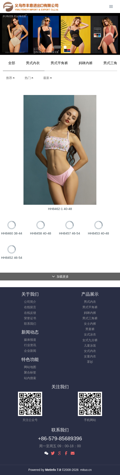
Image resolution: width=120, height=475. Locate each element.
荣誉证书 (30, 318)
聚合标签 (30, 372)
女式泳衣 (90, 334)
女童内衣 (90, 356)
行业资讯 (30, 345)
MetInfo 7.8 (53, 470)
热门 (29, 78)
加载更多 (60, 276)
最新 (47, 78)
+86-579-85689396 (60, 438)
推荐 (10, 78)
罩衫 (90, 362)
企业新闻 (30, 350)
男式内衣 (33, 63)
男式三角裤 (90, 318)
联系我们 (30, 323)
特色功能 (30, 359)
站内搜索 (30, 378)
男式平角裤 (59, 63)
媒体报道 (30, 339)
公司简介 (30, 301)
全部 (11, 63)
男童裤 (89, 329)
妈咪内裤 (86, 63)
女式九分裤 (90, 340)
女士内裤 (90, 323)
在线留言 (30, 307)
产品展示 (90, 294)
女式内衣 (90, 351)
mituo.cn (86, 470)
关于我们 (30, 294)
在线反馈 (30, 312)
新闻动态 (30, 332)
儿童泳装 (90, 345)
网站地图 (30, 367)
